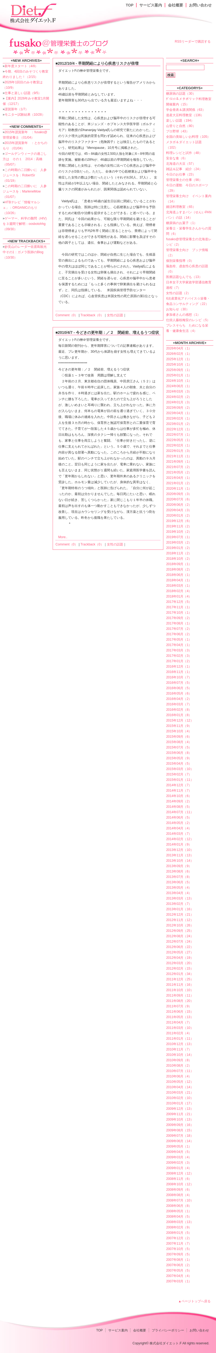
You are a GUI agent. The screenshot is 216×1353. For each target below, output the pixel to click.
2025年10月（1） (179, 364)
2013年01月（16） (179, 909)
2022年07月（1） (179, 435)
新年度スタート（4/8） (21, 66)
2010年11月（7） (179, 1049)
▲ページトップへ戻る (194, 1301)
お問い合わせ (200, 5)
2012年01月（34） (179, 974)
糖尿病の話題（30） (180, 93)
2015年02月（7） (179, 774)
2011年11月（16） (179, 985)
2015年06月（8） (179, 753)
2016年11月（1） (179, 672)
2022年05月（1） (179, 440)
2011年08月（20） (179, 1001)
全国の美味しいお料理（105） (188, 137)
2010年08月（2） (179, 1065)
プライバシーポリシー (168, 1330)
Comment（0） (67, 315)
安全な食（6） (176, 158)
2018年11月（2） (179, 553)
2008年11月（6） (179, 1179)
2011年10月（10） (179, 990)
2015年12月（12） (179, 720)
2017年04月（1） (179, 645)
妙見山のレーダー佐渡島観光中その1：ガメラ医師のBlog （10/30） (25, 252)
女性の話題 (115, 315)
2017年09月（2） (179, 618)
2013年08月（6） (179, 871)
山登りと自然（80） (180, 126)
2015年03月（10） (179, 769)
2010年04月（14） (179, 1087)
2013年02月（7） (179, 904)
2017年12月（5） (179, 602)
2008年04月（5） (179, 1216)
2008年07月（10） (179, 1200)
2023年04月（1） (179, 413)
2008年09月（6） (179, 1189)
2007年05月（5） (179, 1270)
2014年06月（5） (179, 817)
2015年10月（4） (179, 731)
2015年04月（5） (179, 763)
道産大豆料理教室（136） (185, 115)
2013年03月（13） (179, 898)
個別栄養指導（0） (180, 261)
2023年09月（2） (179, 408)
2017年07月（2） (179, 629)
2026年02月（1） (179, 354)
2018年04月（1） (179, 580)
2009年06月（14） (179, 1141)
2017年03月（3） (179, 650)
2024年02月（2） (179, 397)
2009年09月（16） (179, 1125)
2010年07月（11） (179, 1071)
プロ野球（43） (177, 131)
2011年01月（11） (179, 1038)
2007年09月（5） (179, 1254)
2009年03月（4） (179, 1157)
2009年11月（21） (179, 1114)
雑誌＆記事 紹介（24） (184, 169)
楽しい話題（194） (180, 120)
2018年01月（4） (179, 596)
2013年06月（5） (179, 882)
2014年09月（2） (179, 801)
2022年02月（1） (179, 445)
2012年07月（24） (179, 941)
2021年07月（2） (179, 467)
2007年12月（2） (179, 1238)
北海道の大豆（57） (180, 164)
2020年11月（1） (179, 488)
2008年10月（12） (179, 1184)
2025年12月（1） (179, 359)
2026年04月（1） (179, 348)
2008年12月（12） (179, 1173)
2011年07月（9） (179, 1006)
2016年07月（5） (179, 683)
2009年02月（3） (179, 1163)
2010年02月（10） (179, 1098)
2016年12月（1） (179, 666)
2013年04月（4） (179, 893)
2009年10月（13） (179, 1119)
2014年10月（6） (179, 796)
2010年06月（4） (179, 1076)
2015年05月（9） (179, 758)
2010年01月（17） (179, 1103)
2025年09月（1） (179, 370)
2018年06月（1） (179, 575)
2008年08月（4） (179, 1195)
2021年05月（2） (179, 472)
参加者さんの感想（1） (183, 315)
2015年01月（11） (179, 780)
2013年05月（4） (179, 888)
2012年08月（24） (179, 936)
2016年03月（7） (179, 704)
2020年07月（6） (179, 499)
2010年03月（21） (179, 1092)
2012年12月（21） (179, 914)
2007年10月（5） (179, 1249)
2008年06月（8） (179, 1206)
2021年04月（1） (179, 478)
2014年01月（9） (179, 844)
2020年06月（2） (179, 505)
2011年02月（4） (179, 1033)
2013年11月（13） (179, 855)
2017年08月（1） (179, 623)
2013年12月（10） (179, 850)
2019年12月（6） (179, 521)
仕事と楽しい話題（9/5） (23, 93)
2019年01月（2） (179, 548)
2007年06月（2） (179, 1265)
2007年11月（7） (179, 1243)
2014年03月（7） (179, 834)
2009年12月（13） (179, 1109)
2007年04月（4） (179, 1276)
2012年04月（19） (179, 958)
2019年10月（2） (179, 532)
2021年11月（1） (179, 456)
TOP (130, 5)
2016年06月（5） (179, 688)
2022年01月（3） (179, 451)
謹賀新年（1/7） (17, 109)
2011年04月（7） (179, 1022)
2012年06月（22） (179, 947)
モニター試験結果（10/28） (25, 114)
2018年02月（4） (179, 591)
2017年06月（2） (179, 634)
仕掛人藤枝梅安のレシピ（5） (188, 320)
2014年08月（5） (179, 807)
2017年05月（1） (179, 639)
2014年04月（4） (179, 828)
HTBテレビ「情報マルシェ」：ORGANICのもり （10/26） (21, 207)
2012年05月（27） (179, 952)
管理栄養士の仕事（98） (184, 180)
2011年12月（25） (179, 979)
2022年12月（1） (179, 429)
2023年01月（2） (179, 424)
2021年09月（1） (179, 461)
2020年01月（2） (179, 515)
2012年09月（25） (179, 931)
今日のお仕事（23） (180, 174)
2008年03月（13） (179, 1222)
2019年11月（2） (179, 526)
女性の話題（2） (178, 293)
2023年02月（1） (179, 418)
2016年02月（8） (179, 710)
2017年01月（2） (179, 661)
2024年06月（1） (179, 386)
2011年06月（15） (179, 1012)
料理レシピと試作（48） (184, 153)
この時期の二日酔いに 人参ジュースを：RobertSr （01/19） (25, 175)
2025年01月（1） (179, 375)
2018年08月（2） (179, 569)
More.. (63, 537)
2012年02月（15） (179, 968)
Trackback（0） (92, 315)
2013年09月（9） (179, 866)
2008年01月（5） (179, 1233)
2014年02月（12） (179, 839)
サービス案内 (150, 5)
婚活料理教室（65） (180, 207)
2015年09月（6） (179, 737)
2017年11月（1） (179, 607)
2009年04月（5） (179, 1152)
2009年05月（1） (179, 1146)
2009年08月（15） (179, 1130)
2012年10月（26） (179, 925)
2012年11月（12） (179, 920)
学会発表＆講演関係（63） (185, 110)
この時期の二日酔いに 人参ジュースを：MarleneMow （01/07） (25, 191)
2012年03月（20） (179, 963)
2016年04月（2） (179, 699)
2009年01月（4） (179, 1168)
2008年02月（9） (179, 1227)
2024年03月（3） (179, 391)
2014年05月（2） (179, 823)
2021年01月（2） (179, 483)
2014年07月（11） (179, 812)
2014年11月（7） (179, 790)
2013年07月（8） (179, 877)
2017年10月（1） (179, 612)
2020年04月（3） (179, 510)
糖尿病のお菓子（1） (181, 223)
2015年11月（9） (179, 726)
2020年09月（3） (179, 494)
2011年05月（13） (179, 1017)
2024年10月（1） (179, 381)
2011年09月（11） (179, 995)
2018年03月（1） (179, 586)
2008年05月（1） (179, 1211)
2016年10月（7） (179, 677)
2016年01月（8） (179, 715)
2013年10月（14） (179, 861)
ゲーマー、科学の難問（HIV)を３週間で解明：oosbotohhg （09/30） (25, 224)
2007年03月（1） (179, 1281)
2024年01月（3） (179, 402)
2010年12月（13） (179, 1044)
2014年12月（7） (179, 785)
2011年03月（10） (179, 1028)
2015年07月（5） (179, 747)
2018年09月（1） (179, 564)
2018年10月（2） (179, 559)
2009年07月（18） (179, 1136)
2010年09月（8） (179, 1060)
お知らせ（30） (177, 309)
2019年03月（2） (179, 542)
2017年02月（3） (179, 656)
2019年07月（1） (179, 537)
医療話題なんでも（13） (184, 277)
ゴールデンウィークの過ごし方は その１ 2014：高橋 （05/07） (25, 159)
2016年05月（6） (179, 693)
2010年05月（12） (179, 1082)
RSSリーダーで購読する (193, 41)
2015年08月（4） (179, 742)
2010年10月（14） (179, 1055)
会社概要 (175, 5)
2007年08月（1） (179, 1260)
